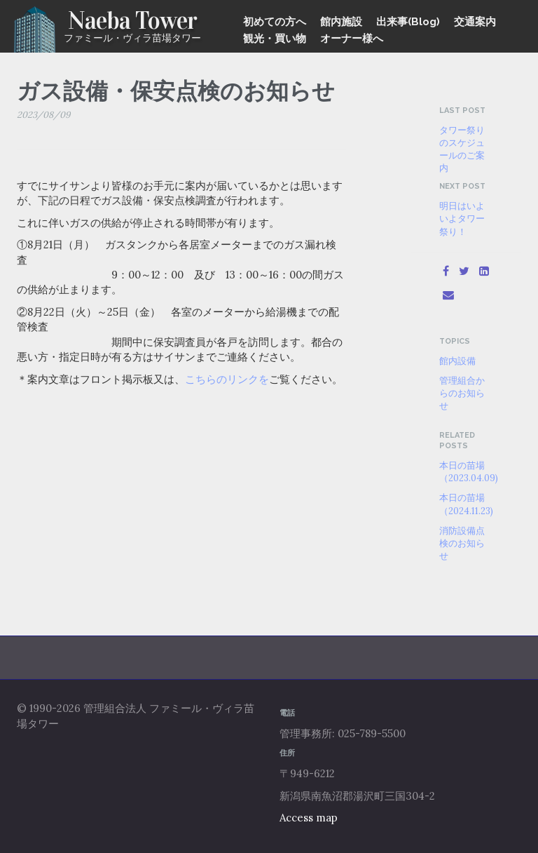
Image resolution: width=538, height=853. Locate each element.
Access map (309, 817)
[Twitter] (464, 271)
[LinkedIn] (484, 271)
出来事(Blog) (408, 21)
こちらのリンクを (227, 379)
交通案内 (475, 21)
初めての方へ (274, 21)
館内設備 (457, 360)
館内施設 (341, 21)
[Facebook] (446, 271)
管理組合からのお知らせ (462, 393)
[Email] (448, 295)
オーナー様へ (351, 38)
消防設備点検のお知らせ (462, 543)
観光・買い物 (274, 38)
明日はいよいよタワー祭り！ (462, 218)
